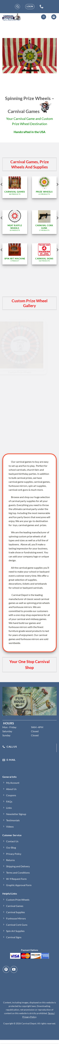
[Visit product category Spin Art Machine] (14, 254)
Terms (51, 1013)
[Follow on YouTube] (13, 969)
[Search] (17, 6)
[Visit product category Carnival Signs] (44, 254)
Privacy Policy (29, 1017)
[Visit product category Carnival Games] (14, 187)
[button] (29, 6)
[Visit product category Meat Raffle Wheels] (14, 222)
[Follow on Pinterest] (6, 969)
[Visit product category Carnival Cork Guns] (44, 222)
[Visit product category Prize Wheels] (44, 187)
